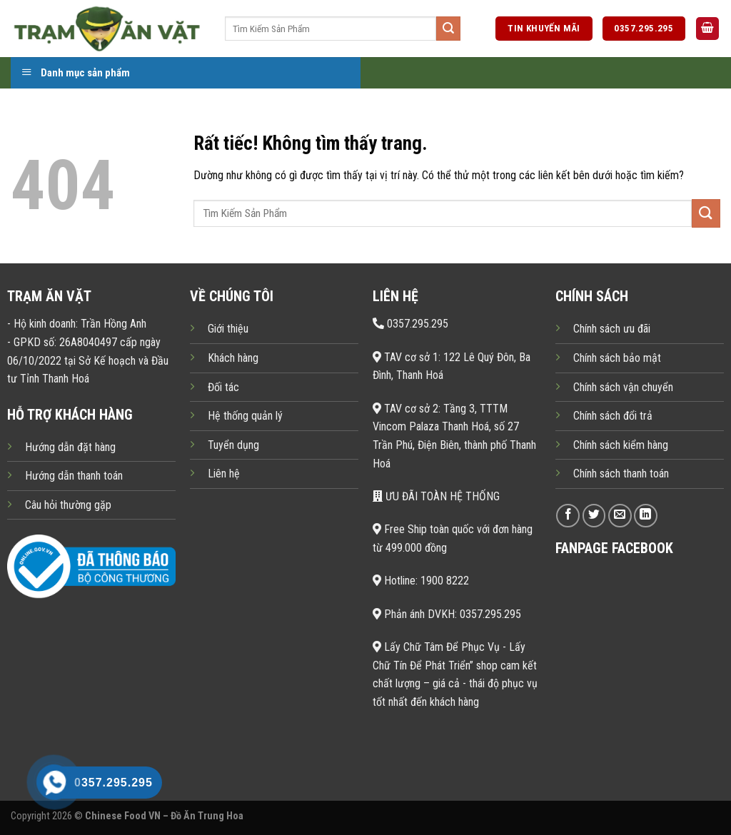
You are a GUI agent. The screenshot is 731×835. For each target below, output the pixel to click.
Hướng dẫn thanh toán (74, 475)
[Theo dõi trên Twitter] (594, 515)
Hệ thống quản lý (245, 415)
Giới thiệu (228, 328)
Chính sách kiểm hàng (620, 445)
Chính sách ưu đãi (611, 328)
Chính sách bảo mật (617, 358)
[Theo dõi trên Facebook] (568, 515)
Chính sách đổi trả (612, 415)
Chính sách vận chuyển (623, 387)
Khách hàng (233, 358)
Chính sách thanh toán (621, 473)
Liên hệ (224, 473)
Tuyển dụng (233, 445)
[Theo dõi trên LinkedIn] (645, 515)
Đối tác (223, 387)
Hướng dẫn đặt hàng (70, 447)
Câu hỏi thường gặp (68, 505)
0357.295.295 (410, 323)
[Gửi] (448, 28)
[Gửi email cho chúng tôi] (620, 515)
